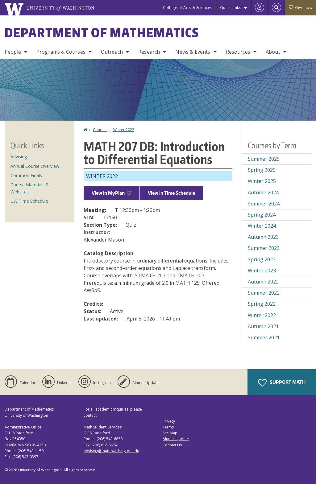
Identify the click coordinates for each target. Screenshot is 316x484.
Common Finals (26, 175)
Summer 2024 (264, 203)
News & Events (192, 51)
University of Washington (40, 470)
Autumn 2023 (263, 237)
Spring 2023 (262, 259)
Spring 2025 (262, 170)
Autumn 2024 (263, 192)
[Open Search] (276, 7)
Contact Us (172, 445)
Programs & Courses (60, 51)
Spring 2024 (262, 214)
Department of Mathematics (102, 33)
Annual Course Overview (34, 166)
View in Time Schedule (171, 193)
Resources (238, 51)
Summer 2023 (264, 248)
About (273, 51)
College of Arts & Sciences (187, 7)
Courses (100, 129)
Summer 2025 (264, 158)
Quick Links (230, 7)
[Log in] (259, 7)
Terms (168, 427)
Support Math (282, 383)
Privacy (169, 421)
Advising (18, 156)
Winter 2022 (123, 129)
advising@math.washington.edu (111, 450)
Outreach (112, 51)
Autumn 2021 (263, 326)
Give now (300, 7)
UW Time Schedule (29, 201)
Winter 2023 (262, 270)
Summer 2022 (264, 292)
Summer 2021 (264, 337)
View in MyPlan (111, 193)
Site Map (170, 433)
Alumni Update (176, 438)
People (13, 51)
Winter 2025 (262, 181)
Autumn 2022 (263, 281)
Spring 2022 (262, 303)
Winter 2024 (262, 225)
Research (149, 51)
